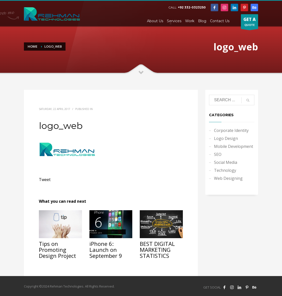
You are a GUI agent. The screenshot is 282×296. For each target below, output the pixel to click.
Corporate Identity (231, 130)
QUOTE (249, 22)
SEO (217, 154)
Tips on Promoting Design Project (57, 249)
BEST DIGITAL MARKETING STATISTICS (157, 249)
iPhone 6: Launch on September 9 (105, 249)
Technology (225, 170)
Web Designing (228, 178)
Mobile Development (233, 146)
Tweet (45, 179)
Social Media (225, 162)
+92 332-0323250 (192, 7)
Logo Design (226, 138)
